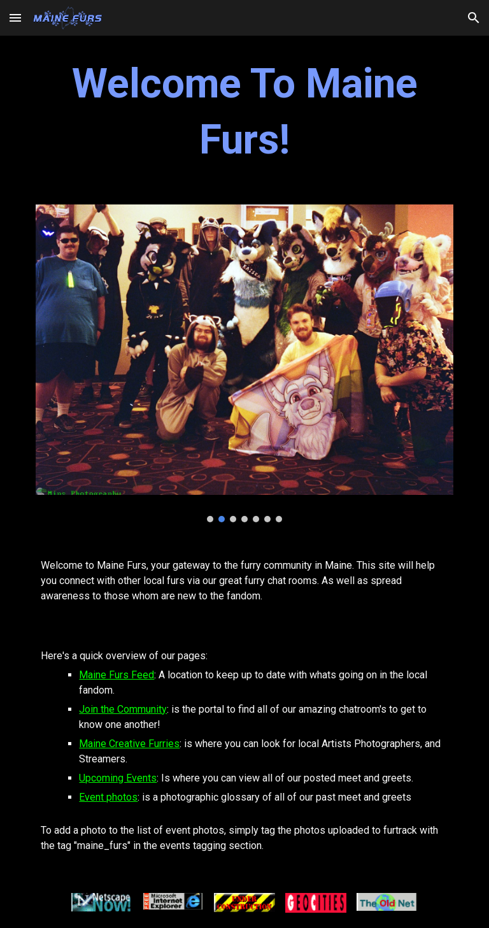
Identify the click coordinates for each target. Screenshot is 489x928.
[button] (15, 17)
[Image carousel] (244, 363)
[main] (244, 112)
